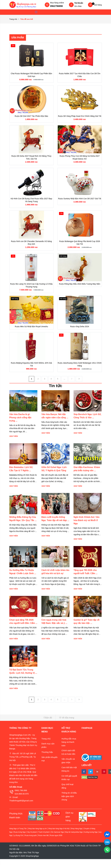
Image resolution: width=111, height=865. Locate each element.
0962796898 (56, 6)
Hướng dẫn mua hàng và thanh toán (68, 747)
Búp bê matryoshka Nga (73, 838)
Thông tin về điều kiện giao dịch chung (69, 802)
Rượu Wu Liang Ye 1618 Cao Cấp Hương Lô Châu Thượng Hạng (31, 289)
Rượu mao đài (43, 841)
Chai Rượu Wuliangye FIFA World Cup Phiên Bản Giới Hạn (31, 75)
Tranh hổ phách (44, 838)
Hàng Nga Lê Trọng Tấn (18, 834)
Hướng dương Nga (90, 838)
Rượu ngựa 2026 (56, 841)
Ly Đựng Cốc (18, 841)
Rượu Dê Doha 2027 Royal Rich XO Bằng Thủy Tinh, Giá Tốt (31, 159)
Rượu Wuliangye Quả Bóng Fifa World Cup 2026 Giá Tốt (79, 246)
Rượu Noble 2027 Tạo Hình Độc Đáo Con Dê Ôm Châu (79, 75)
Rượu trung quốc (31, 841)
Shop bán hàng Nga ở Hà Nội (58, 834)
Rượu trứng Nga (20, 838)
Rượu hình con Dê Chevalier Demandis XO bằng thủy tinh (31, 246)
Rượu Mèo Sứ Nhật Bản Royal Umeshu (31, 331)
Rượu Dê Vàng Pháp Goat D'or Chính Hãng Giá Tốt (79, 117)
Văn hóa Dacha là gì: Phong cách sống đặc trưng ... (20, 423)
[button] (31, 723)
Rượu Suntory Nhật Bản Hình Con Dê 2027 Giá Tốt (79, 201)
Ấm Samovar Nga (57, 838)
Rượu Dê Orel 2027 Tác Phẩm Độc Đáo (31, 117)
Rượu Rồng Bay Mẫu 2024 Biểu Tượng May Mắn (79, 288)
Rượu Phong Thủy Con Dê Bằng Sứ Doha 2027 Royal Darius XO (80, 159)
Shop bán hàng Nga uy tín (37, 834)
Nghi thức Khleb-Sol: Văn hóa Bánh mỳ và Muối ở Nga (86, 526)
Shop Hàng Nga (76, 834)
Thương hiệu (47, 758)
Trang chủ (13, 19)
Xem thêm (13, 442)
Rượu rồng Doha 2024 (79, 331)
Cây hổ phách (32, 838)
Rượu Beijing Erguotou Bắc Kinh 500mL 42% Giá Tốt (31, 369)
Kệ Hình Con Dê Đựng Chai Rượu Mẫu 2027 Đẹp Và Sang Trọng (31, 202)
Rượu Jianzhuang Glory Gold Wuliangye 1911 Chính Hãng (79, 369)
